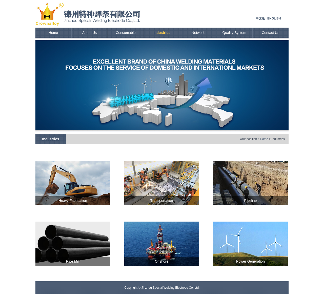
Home (53, 33)
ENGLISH (274, 18)
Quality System (234, 33)
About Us (89, 33)
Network (198, 33)
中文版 (260, 18)
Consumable (126, 33)
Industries (161, 33)
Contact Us (270, 33)
